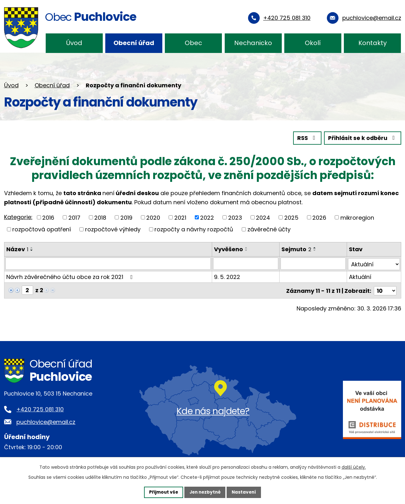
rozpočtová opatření (41, 229)
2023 (235, 217)
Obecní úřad (133, 42)
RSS (305, 138)
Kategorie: (18, 217)
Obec (193, 42)
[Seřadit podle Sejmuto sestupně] (315, 250)
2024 (263, 217)
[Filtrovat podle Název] (108, 263)
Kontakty (372, 42)
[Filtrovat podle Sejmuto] (313, 263)
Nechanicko (253, 42)
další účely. (354, 467)
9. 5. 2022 (227, 276)
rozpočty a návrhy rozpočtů (193, 229)
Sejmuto (297, 249)
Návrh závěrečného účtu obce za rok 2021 (70, 276)
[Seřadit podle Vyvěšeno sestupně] (246, 250)
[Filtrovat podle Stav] (374, 263)
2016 (48, 217)
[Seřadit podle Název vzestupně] (31, 247)
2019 (126, 217)
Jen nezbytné (205, 492)
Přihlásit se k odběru (362, 138)
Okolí (313, 42)
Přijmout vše (162, 492)
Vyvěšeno (228, 249)
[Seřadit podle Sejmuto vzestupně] (315, 247)
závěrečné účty (269, 229)
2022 (207, 217)
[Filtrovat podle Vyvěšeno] (246, 263)
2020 (153, 217)
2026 (319, 217)
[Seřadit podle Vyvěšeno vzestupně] (246, 247)
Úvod (74, 42)
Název (17, 249)
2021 (180, 217)
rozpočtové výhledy (113, 229)
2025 (291, 217)
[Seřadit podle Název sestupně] (31, 250)
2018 (100, 217)
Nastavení (245, 492)
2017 (74, 217)
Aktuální (360, 276)
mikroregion (357, 217)
